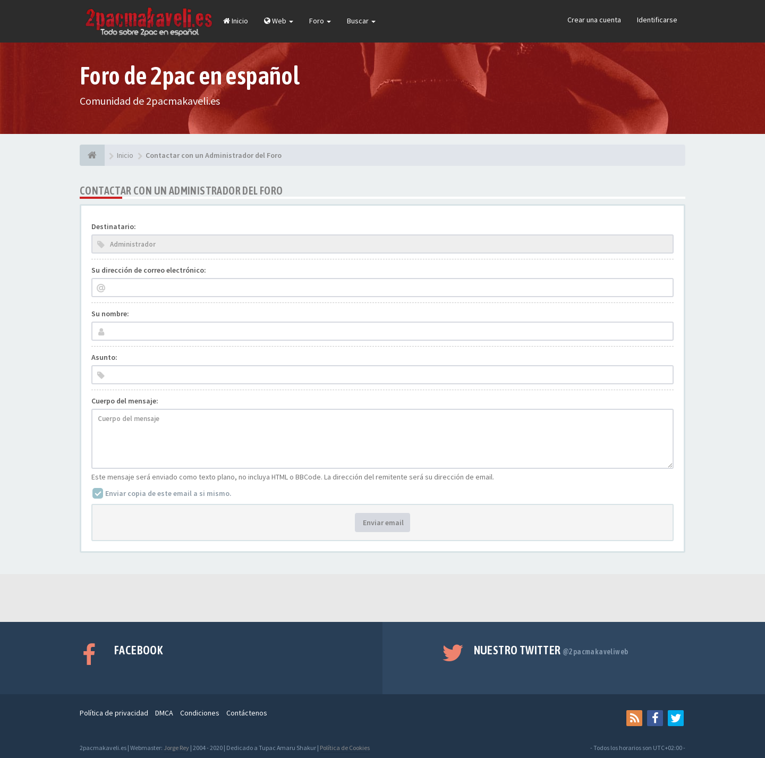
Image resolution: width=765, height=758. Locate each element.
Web (278, 21)
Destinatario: (113, 226)
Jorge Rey (176, 748)
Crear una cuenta (594, 19)
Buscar (361, 21)
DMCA (164, 713)
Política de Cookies (345, 748)
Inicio (235, 21)
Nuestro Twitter (551, 650)
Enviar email (382, 522)
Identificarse (657, 19)
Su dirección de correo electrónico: (148, 270)
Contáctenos (246, 713)
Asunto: (104, 357)
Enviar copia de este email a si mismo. (168, 493)
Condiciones (199, 713)
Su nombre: (110, 313)
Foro (320, 21)
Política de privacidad (114, 713)
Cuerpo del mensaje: (124, 401)
